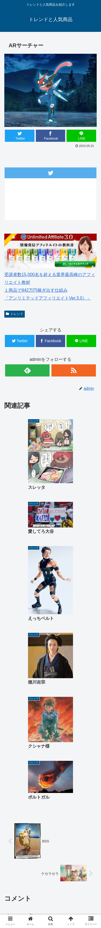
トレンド (14, 314)
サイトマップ (73, 905)
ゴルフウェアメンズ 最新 (73, 878)
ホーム (27, 875)
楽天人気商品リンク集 (73, 890)
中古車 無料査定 (27, 905)
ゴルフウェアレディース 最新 (28, 893)
